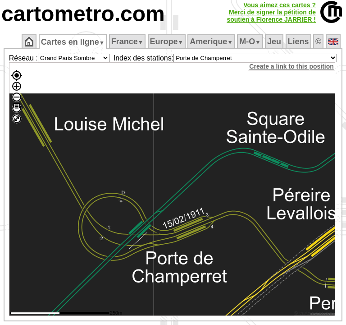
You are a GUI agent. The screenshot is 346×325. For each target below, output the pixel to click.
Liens (298, 41)
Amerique (211, 41)
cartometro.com (83, 14)
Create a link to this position (292, 66)
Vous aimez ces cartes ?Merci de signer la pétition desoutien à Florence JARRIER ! (271, 12)
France (127, 41)
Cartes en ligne (73, 41)
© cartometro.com (315, 314)
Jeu (274, 41)
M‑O (249, 41)
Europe (166, 41)
